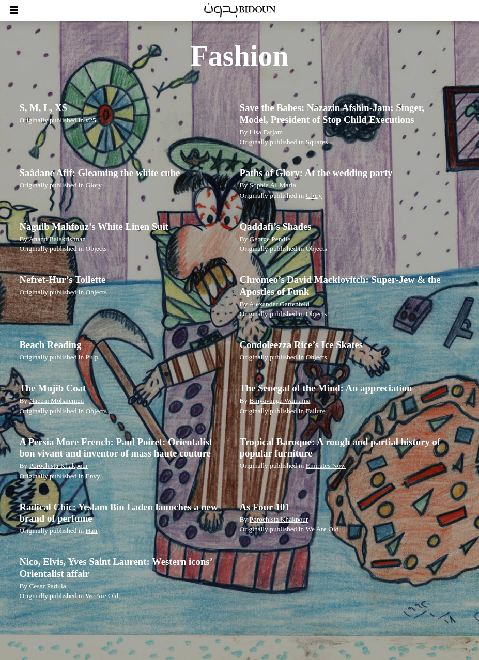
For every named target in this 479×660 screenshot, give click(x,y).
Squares (317, 142)
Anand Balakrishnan (57, 239)
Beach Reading (50, 344)
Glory (94, 185)
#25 (91, 120)
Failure (316, 411)
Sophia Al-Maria (273, 185)
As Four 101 (265, 506)
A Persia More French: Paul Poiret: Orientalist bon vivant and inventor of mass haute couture (115, 447)
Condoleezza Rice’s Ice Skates (301, 344)
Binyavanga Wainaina (280, 400)
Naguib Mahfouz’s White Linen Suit (93, 226)
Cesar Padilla (47, 586)
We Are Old (321, 529)
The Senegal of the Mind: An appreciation (326, 388)
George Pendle (270, 239)
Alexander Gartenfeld (279, 304)
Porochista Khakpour (58, 465)
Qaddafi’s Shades (276, 226)
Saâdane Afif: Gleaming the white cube (99, 172)
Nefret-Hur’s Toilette (62, 279)
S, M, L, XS (43, 107)
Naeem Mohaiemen (56, 400)
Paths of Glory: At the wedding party (316, 172)
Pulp (92, 357)
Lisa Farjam (266, 132)
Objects (96, 249)
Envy (93, 476)
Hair (92, 531)
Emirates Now (326, 465)
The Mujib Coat (52, 388)
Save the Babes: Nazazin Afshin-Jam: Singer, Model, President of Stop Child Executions (332, 113)
